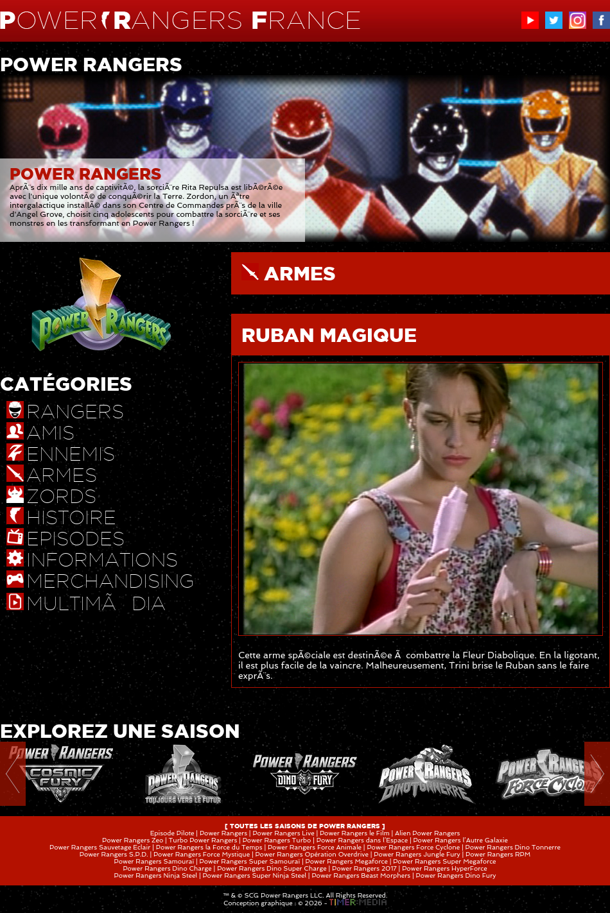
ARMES (300, 273)
